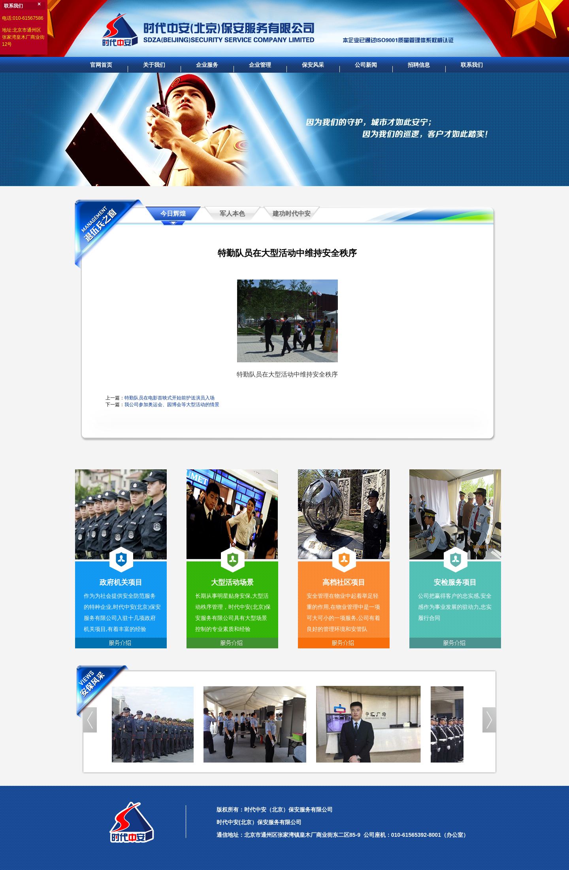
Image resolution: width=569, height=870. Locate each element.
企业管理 (260, 65)
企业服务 (207, 65)
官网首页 (101, 65)
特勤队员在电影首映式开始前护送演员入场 (169, 398)
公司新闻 (366, 65)
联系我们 (472, 65)
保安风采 (313, 65)
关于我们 (154, 65)
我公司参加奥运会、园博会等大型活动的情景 (171, 404)
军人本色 (232, 213)
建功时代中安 (292, 213)
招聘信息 (419, 65)
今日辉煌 (173, 213)
